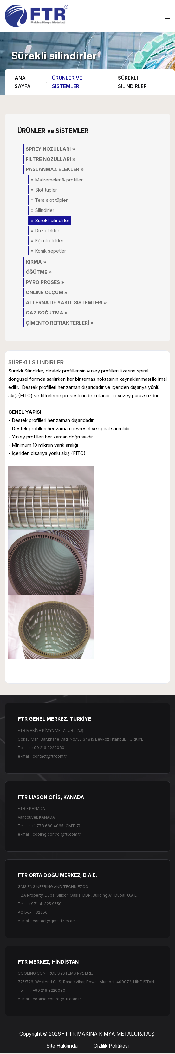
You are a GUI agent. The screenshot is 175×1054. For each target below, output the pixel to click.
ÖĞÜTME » (39, 272)
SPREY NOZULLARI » (50, 149)
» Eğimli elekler (47, 241)
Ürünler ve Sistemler (67, 82)
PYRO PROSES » (45, 282)
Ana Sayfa (23, 82)
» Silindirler (42, 210)
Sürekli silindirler (132, 82)
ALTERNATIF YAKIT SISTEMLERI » (66, 303)
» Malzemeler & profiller (57, 180)
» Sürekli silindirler (50, 220)
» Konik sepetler (48, 251)
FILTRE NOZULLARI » (50, 159)
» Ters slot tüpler (49, 200)
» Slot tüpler (44, 190)
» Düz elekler (45, 230)
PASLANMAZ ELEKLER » (55, 169)
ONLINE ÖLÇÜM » (47, 292)
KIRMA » (36, 262)
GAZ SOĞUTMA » (47, 313)
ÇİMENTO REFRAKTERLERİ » (60, 323)
